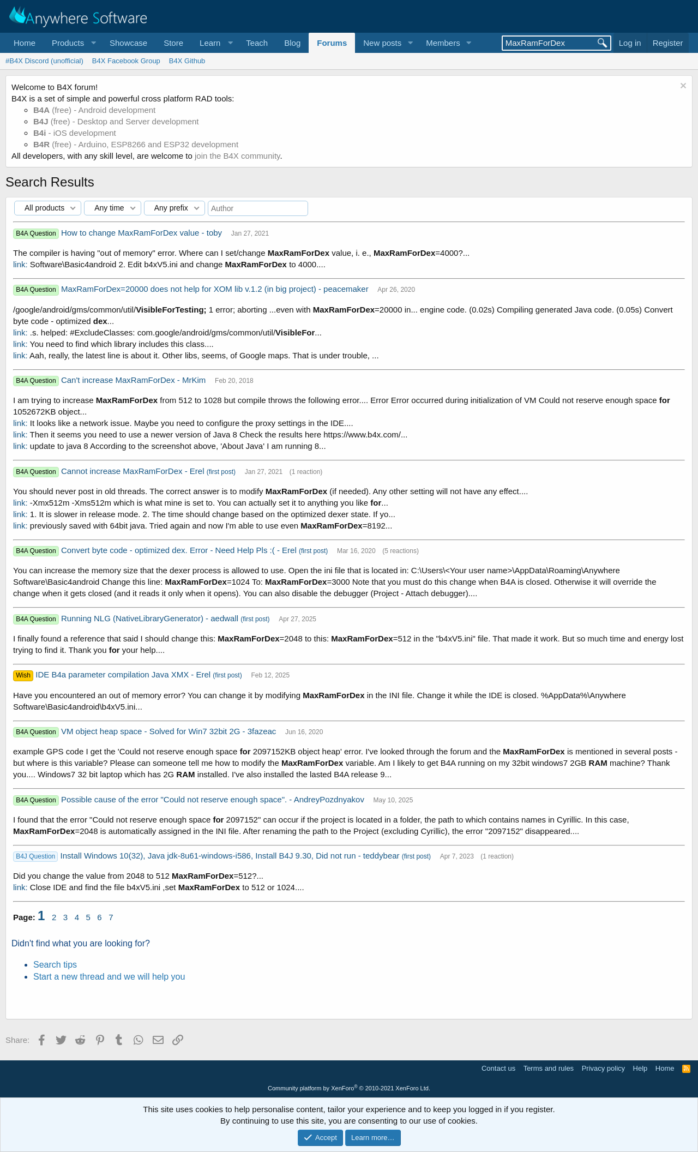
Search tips (55, 964)
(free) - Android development (94, 110)
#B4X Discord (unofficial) (44, 61)
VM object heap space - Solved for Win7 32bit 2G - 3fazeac (170, 731)
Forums (332, 42)
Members (443, 42)
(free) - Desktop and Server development (116, 121)
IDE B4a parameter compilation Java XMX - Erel (124, 674)
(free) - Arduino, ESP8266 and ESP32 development (135, 144)
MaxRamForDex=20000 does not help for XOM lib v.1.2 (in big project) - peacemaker (216, 288)
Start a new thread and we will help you (109, 976)
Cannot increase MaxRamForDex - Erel (134, 471)
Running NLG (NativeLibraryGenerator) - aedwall (150, 618)
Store (173, 42)
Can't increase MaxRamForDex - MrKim (134, 380)
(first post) (221, 472)
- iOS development (74, 132)
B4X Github (187, 61)
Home (24, 42)
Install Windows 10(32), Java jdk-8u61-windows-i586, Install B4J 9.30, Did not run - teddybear (231, 855)
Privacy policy (603, 1068)
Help (640, 1068)
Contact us (498, 1068)
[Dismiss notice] (682, 87)
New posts (382, 42)
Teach (257, 42)
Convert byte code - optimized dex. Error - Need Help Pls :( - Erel (180, 550)
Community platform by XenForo (349, 1088)
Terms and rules (549, 1068)
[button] (72, 43)
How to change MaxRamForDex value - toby (142, 232)
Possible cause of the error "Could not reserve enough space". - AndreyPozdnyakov (213, 799)
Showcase (128, 42)
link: (20, 264)
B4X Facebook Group (126, 61)
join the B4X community (237, 155)
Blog (292, 42)
